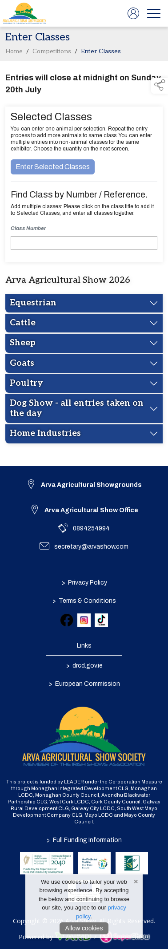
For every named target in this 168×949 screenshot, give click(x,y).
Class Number (28, 230)
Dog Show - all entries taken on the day (77, 410)
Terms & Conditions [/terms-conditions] (84, 601)
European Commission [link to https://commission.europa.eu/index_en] (84, 684)
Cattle (23, 325)
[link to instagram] (84, 620)
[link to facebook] (66, 620)
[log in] (133, 13)
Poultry (26, 385)
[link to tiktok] (101, 620)
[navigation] (153, 13)
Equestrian (33, 304)
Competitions (51, 53)
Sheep (23, 345)
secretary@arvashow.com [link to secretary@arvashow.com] (91, 546)
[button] (159, 86)
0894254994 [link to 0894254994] (91, 528)
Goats (22, 365)
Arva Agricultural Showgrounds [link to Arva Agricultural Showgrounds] (91, 485)
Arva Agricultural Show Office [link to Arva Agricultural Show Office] (91, 510)
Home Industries (45, 435)
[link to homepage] (24, 13)
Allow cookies (84, 928)
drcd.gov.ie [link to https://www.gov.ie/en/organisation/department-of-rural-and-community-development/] (84, 665)
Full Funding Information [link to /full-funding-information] (84, 840)
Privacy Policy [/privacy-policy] (84, 582)
